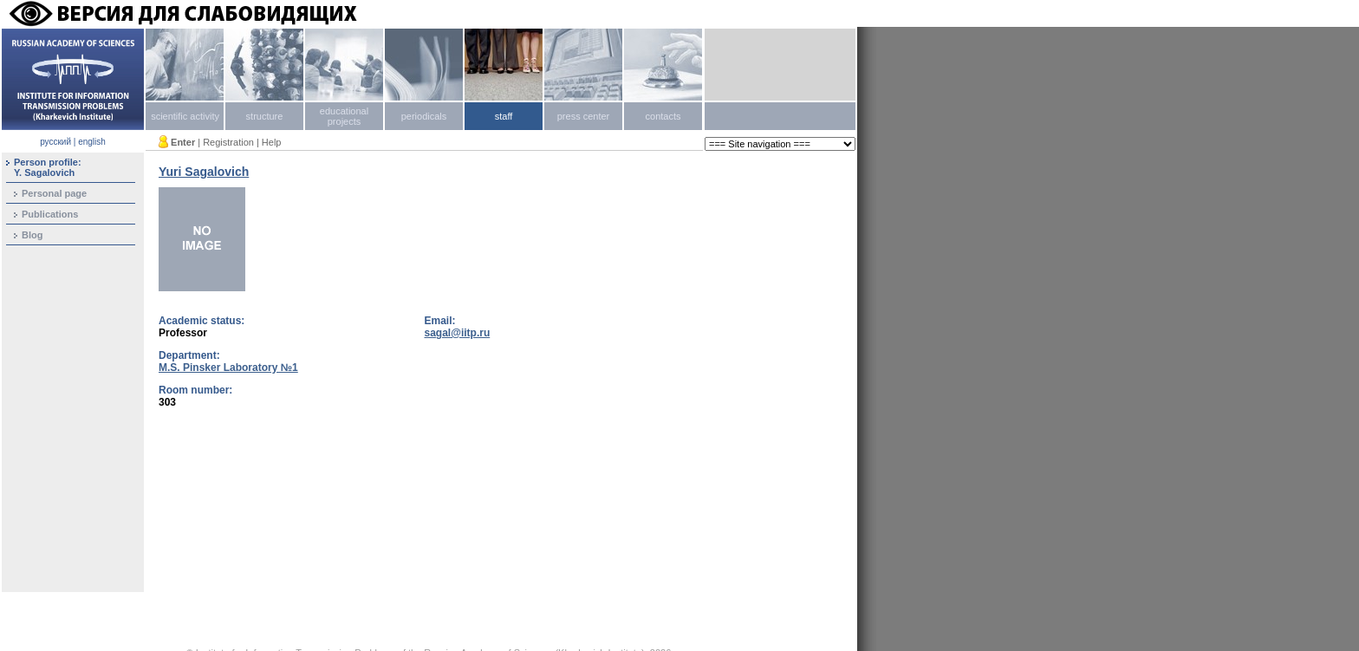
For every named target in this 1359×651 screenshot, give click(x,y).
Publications (50, 214)
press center (583, 116)
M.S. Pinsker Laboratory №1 (228, 367)
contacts (663, 116)
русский (55, 141)
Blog (32, 235)
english (92, 141)
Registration (228, 142)
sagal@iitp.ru (458, 333)
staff (504, 116)
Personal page (54, 193)
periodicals (424, 116)
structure (264, 116)
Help (272, 142)
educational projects (344, 116)
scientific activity (185, 116)
